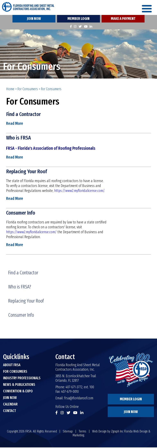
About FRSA (11, 365)
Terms (82, 432)
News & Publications (19, 385)
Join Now (34, 19)
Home (10, 89)
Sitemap (68, 432)
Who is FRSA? (19, 287)
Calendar (10, 405)
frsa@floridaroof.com (78, 398)
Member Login (78, 19)
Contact (9, 411)
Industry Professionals (21, 378)
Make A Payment (123, 19)
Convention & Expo (18, 391)
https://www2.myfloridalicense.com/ (79, 191)
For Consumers (27, 89)
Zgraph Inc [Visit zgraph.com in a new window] (117, 432)
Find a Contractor (24, 114)
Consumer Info (21, 213)
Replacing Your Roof (27, 172)
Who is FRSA (18, 138)
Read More (14, 124)
